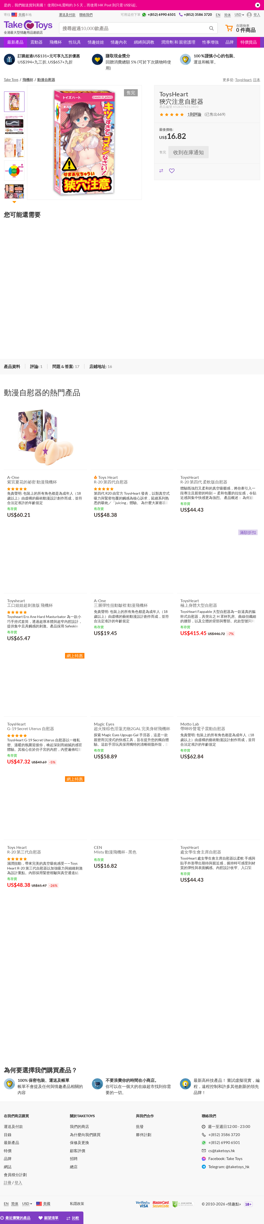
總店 (74, 1166)
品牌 (229, 42)
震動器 (36, 42)
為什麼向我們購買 (85, 1134)
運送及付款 (13, 1126)
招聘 (74, 1158)
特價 (7, 1150)
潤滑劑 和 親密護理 (178, 42)
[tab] (36, 366)
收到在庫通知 (188, 152)
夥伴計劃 (143, 1134)
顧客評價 (77, 1150)
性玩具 (75, 42)
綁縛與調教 (144, 42)
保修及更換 (79, 1142)
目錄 (7, 1134)
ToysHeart (243, 79)
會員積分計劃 (15, 1174)
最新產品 (15, 42)
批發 (140, 1126)
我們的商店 (79, 1126)
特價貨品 (249, 42)
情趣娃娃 (96, 42)
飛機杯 (55, 42)
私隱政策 (77, 1203)
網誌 (7, 1166)
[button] (14, 202)
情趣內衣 (119, 42)
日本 (256, 79)
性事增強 (210, 42)
